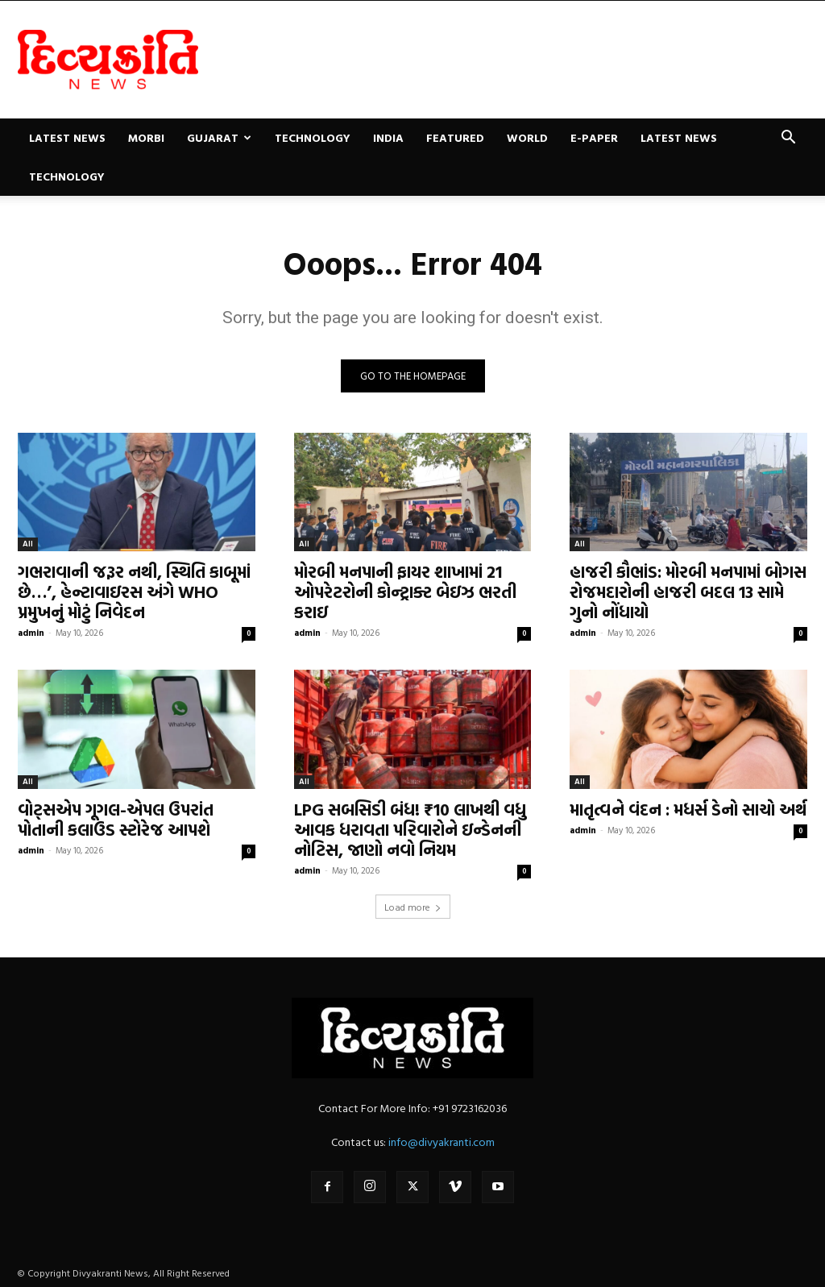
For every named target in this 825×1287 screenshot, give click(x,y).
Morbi (146, 137)
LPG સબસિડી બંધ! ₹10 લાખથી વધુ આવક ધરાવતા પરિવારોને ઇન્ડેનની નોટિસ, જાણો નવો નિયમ (410, 829)
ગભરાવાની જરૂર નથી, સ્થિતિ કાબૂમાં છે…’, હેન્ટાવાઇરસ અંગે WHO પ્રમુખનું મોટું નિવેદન (134, 591)
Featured (455, 137)
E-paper (594, 137)
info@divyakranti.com (441, 1141)
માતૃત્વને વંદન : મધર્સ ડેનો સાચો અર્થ (688, 809)
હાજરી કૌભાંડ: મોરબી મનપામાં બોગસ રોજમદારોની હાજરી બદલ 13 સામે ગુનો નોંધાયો (688, 591)
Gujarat (219, 137)
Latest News (67, 137)
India (388, 137)
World (527, 137)
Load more (413, 906)
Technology (312, 137)
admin (31, 632)
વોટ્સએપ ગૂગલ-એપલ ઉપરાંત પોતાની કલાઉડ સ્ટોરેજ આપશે (116, 819)
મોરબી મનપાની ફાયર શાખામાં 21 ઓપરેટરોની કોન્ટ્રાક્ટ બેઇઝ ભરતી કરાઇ (405, 591)
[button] (788, 139)
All (28, 544)
